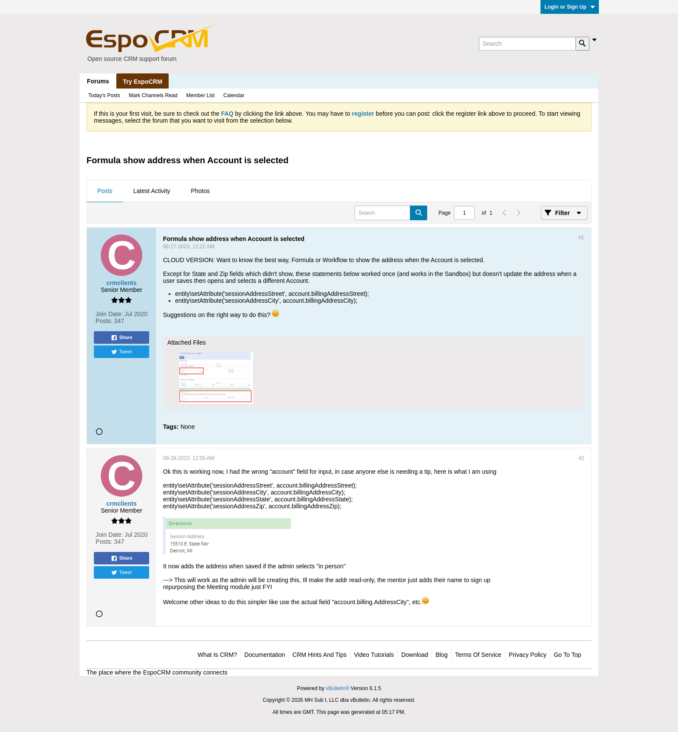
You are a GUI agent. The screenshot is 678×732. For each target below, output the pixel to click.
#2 (581, 458)
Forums (98, 81)
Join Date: (109, 314)
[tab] (105, 191)
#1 (581, 237)
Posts (104, 190)
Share (122, 337)
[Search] (527, 44)
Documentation (264, 654)
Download (414, 654)
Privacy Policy (528, 654)
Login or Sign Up (569, 7)
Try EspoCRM (142, 81)
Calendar (233, 95)
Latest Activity (151, 190)
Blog (441, 654)
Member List (200, 95)
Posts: (104, 320)
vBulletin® (337, 688)
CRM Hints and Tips (319, 654)
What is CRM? (217, 654)
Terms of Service (478, 654)
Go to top (567, 654)
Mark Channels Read (153, 95)
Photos (200, 190)
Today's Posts (104, 95)
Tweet (121, 352)
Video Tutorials (374, 654)
